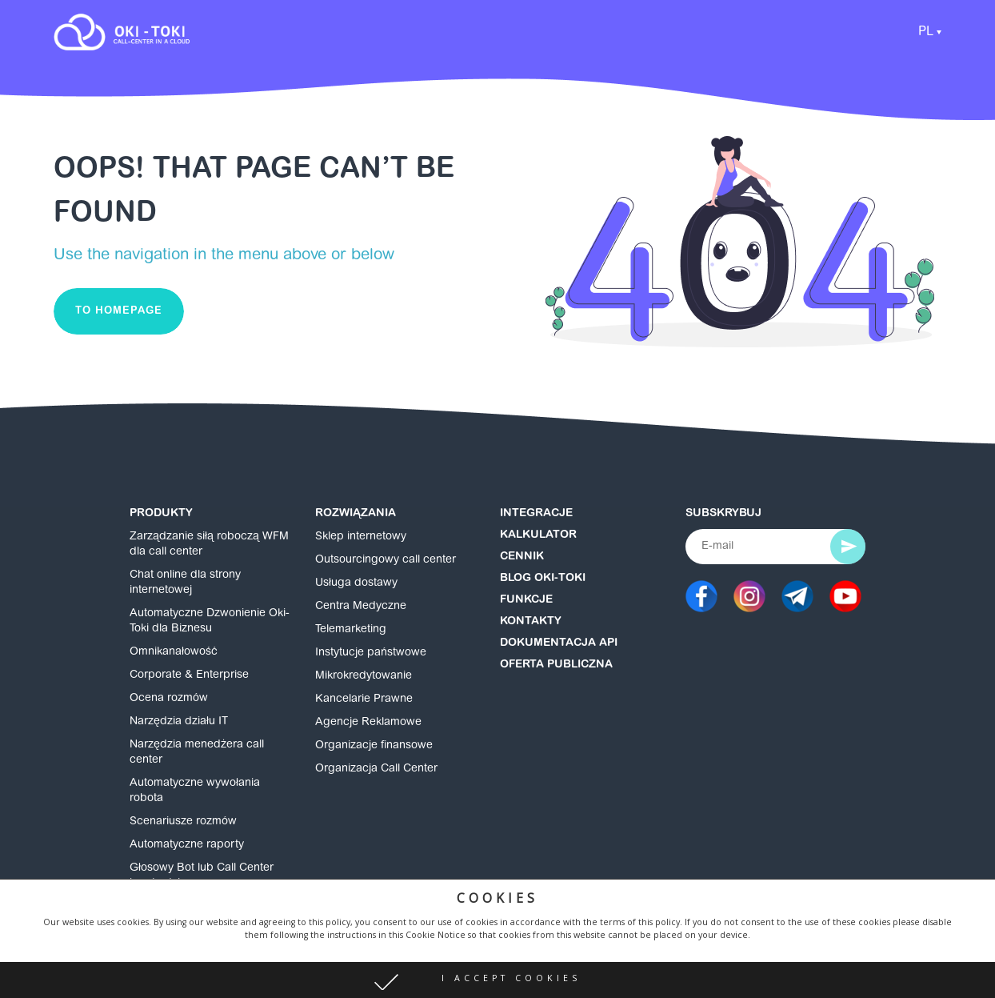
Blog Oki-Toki (542, 578)
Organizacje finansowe (374, 746)
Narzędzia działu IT (179, 721)
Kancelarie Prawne (364, 699)
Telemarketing (350, 629)
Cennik (522, 557)
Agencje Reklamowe (368, 722)
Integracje (536, 513)
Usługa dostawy (356, 583)
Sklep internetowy (360, 537)
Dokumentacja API (558, 643)
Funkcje (526, 600)
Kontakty (530, 621)
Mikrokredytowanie (363, 676)
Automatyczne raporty (187, 845)
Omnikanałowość (174, 652)
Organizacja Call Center (376, 769)
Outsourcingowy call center (385, 560)
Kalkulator (538, 535)
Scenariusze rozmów (183, 822)
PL (925, 32)
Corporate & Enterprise (189, 675)
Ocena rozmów (169, 698)
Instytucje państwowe (370, 653)
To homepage (118, 311)
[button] (497, 979)
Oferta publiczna (556, 665)
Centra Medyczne (360, 606)
